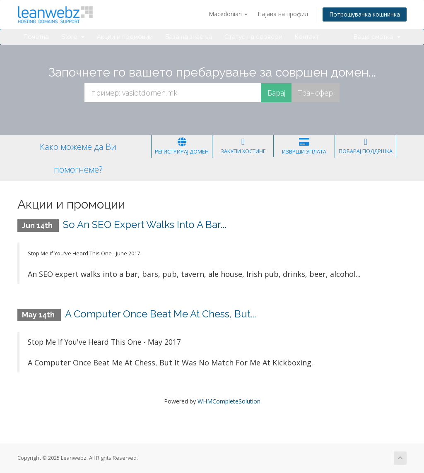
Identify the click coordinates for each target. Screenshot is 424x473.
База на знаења (188, 37)
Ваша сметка (377, 37)
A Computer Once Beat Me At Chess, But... (161, 314)
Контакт (307, 37)
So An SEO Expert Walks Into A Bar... (144, 224)
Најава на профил (283, 14)
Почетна (36, 37)
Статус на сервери (253, 37)
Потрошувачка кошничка (364, 14)
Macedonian (228, 14)
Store (72, 37)
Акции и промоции (125, 37)
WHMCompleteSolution (229, 401)
